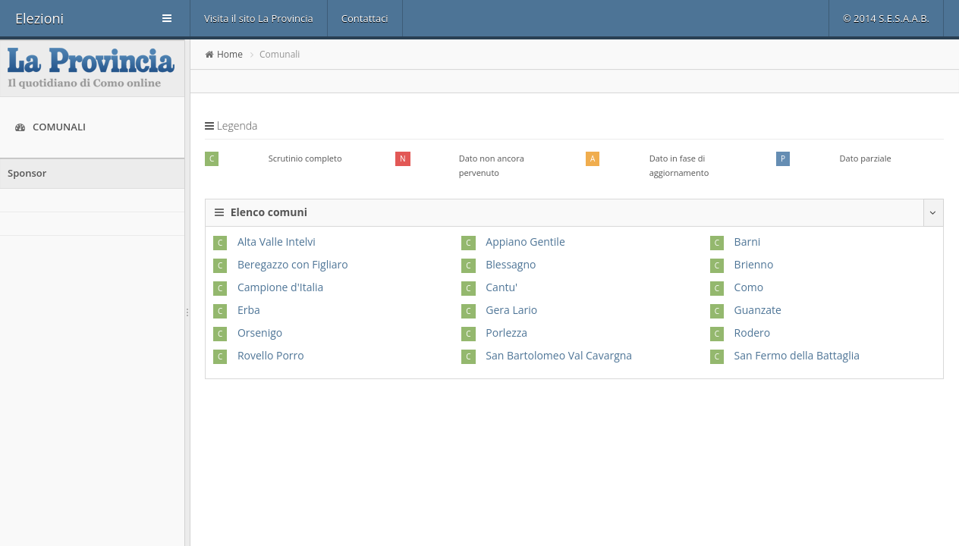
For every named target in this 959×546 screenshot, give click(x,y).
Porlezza (506, 332)
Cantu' (501, 287)
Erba (248, 310)
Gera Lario (511, 310)
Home (230, 54)
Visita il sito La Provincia (258, 18)
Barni (747, 241)
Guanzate (757, 310)
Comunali (50, 127)
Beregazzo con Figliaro (292, 264)
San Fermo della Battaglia (797, 355)
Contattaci (364, 18)
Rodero (752, 332)
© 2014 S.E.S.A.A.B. (886, 18)
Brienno (754, 264)
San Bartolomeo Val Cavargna (559, 355)
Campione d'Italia (280, 287)
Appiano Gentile (525, 241)
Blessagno (511, 264)
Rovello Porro (270, 355)
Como (749, 287)
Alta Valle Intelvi (276, 241)
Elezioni (39, 18)
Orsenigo (259, 332)
